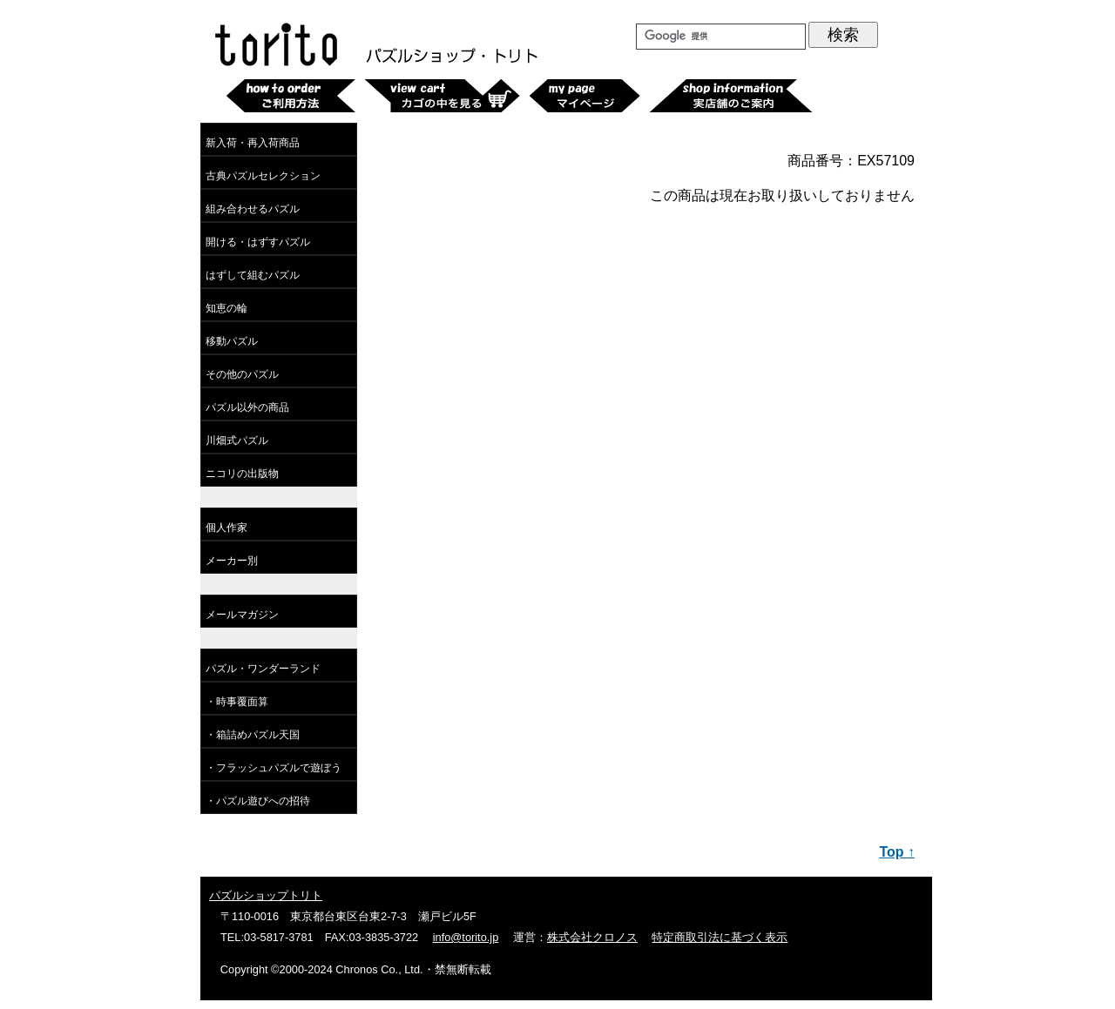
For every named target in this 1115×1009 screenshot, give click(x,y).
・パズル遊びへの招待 (258, 801)
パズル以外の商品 (247, 407)
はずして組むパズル (253, 275)
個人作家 (226, 527)
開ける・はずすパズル (258, 242)
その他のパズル (242, 374)
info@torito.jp (466, 937)
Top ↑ (897, 851)
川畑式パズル (237, 440)
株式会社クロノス (592, 937)
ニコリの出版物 (242, 474)
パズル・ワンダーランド (263, 669)
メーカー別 (232, 561)
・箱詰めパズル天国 (253, 735)
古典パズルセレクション (263, 176)
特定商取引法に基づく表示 (719, 937)
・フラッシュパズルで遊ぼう (273, 768)
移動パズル (232, 341)
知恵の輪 (226, 308)
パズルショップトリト (265, 895)
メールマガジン (242, 615)
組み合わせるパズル (253, 209)
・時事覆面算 (237, 702)
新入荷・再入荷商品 (253, 143)
